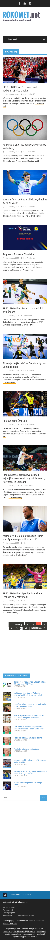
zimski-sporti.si (19, 931)
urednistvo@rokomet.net (17, 902)
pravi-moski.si (28, 934)
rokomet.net (38, 929)
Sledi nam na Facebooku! (20, 895)
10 (26, 628)
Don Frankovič (29, 94)
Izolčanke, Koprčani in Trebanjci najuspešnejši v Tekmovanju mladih (28, 694)
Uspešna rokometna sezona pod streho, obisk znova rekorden (30, 705)
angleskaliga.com (13, 929)
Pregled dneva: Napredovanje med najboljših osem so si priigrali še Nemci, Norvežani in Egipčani (24, 478)
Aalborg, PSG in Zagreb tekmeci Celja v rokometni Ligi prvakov (30, 772)
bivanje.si (31, 931)
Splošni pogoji (8, 921)
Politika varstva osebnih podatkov (30, 921)
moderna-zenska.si (13, 934)
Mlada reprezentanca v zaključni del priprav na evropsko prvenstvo (29, 716)
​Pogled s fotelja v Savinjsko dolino (28, 738)
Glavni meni (12, 39)
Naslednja (38, 628)
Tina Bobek (27, 315)
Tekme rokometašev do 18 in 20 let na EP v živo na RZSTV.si (29, 683)
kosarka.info (27, 929)
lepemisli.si (17, 937)
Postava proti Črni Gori (15, 420)
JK (24, 543)
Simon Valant (28, 485)
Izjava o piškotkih (10, 923)
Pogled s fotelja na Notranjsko (26, 749)
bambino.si (41, 931)
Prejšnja (16, 625)
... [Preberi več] (32, 161)
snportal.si (7, 931)
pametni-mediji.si (30, 937)
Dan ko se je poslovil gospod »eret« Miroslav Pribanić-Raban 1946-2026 (29, 728)
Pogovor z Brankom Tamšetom (19, 254)
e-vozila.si (39, 934)
